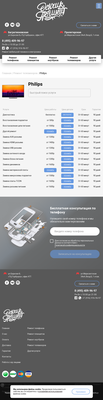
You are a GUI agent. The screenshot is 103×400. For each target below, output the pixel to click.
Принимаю (81, 392)
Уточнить (67, 120)
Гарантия (6, 351)
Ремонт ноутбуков (35, 339)
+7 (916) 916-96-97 (19, 48)
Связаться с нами (89, 25)
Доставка (6, 345)
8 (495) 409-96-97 (13, 40)
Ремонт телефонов (35, 328)
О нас (4, 334)
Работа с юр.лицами (11, 362)
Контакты (6, 356)
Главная (6, 73)
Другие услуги (33, 351)
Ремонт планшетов (36, 334)
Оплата (5, 339)
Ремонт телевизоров (25, 73)
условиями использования (50, 391)
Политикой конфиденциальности (70, 245)
